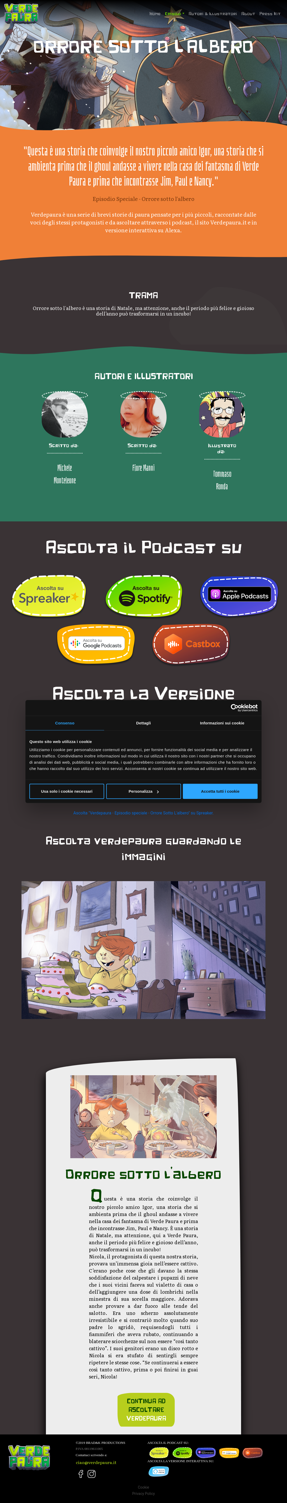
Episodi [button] (173, 14)
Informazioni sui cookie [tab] (222, 722)
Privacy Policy (143, 1493)
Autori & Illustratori (213, 14)
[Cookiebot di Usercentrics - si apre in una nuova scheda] (235, 708)
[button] (40, 950)
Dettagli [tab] (143, 722)
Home (156, 13)
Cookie (143, 1487)
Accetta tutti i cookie (220, 791)
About (248, 14)
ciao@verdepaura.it (96, 1462)
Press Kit (270, 14)
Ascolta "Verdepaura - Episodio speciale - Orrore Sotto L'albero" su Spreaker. (143, 812)
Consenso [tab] (64, 722)
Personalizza (144, 791)
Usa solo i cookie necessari (67, 791)
